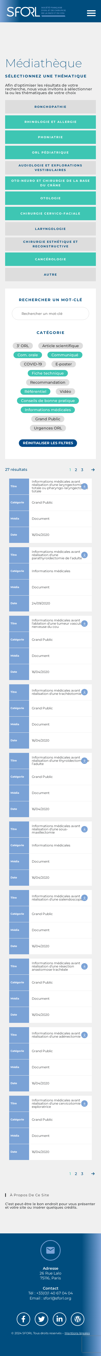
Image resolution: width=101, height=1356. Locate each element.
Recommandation (47, 382)
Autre (50, 274)
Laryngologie (50, 229)
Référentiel (35, 391)
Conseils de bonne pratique (48, 400)
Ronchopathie (50, 107)
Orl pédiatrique (50, 152)
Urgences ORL (48, 428)
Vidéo (65, 391)
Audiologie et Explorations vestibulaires (50, 167)
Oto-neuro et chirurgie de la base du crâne (50, 183)
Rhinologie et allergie (51, 122)
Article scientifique (60, 345)
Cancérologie (50, 259)
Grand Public (47, 419)
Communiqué (64, 355)
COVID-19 (33, 364)
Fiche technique (48, 373)
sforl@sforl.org (57, 1298)
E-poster (63, 364)
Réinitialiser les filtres (48, 443)
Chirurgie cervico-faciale (50, 213)
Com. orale (28, 355)
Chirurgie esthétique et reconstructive (50, 244)
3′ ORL (23, 345)
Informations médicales (48, 409)
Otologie (50, 198)
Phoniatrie (50, 137)
